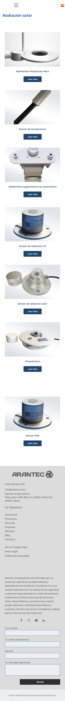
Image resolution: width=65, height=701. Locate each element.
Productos (11, 518)
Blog (7, 535)
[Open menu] (16, 5)
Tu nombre (11, 628)
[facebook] (21, 620)
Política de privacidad (17, 556)
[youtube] (36, 620)
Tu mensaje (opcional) (17, 662)
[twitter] (29, 620)
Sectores (10, 523)
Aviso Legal (11, 551)
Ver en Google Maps (16, 547)
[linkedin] (44, 620)
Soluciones (11, 514)
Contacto (10, 539)
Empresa (10, 527)
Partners (10, 531)
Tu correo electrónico (17, 639)
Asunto (9, 651)
